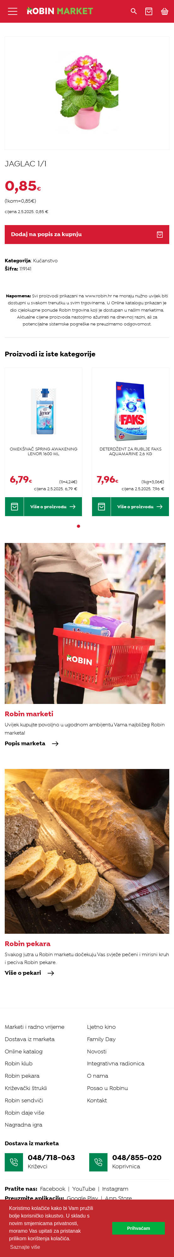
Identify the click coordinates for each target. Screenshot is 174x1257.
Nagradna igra (23, 1125)
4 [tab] (95, 526)
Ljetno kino (101, 1027)
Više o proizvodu (53, 506)
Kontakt (97, 1100)
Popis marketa (32, 744)
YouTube (83, 1189)
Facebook (52, 1189)
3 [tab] (89, 526)
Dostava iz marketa (30, 1039)
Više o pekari (29, 973)
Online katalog (24, 1051)
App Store (118, 1198)
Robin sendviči (24, 1100)
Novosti (97, 1051)
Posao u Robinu (107, 1088)
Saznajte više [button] (25, 1247)
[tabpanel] (43, 441)
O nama (97, 1076)
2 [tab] (84, 526)
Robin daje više (24, 1113)
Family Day (101, 1039)
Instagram (115, 1189)
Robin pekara (22, 1076)
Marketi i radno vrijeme (34, 1027)
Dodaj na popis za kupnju (87, 234)
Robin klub (18, 1063)
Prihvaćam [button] (138, 1228)
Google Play (82, 1198)
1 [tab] (78, 526)
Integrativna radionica (115, 1063)
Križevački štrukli (26, 1088)
